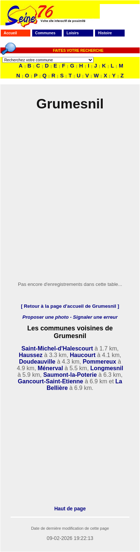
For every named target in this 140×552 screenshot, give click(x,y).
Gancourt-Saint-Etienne (50, 381)
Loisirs (73, 33)
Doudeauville (37, 362)
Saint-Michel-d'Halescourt (57, 348)
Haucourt (82, 355)
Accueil (10, 33)
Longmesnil (106, 368)
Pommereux (99, 362)
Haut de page (70, 508)
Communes (45, 33)
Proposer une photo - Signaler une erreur (69, 317)
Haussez (30, 355)
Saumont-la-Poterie (70, 375)
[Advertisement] (68, 197)
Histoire (105, 33)
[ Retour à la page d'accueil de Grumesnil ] (70, 306)
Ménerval (50, 368)
